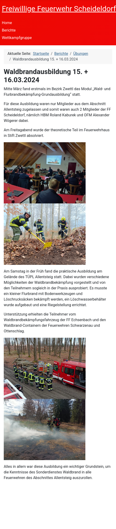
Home (7, 23)
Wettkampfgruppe (17, 38)
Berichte (9, 30)
